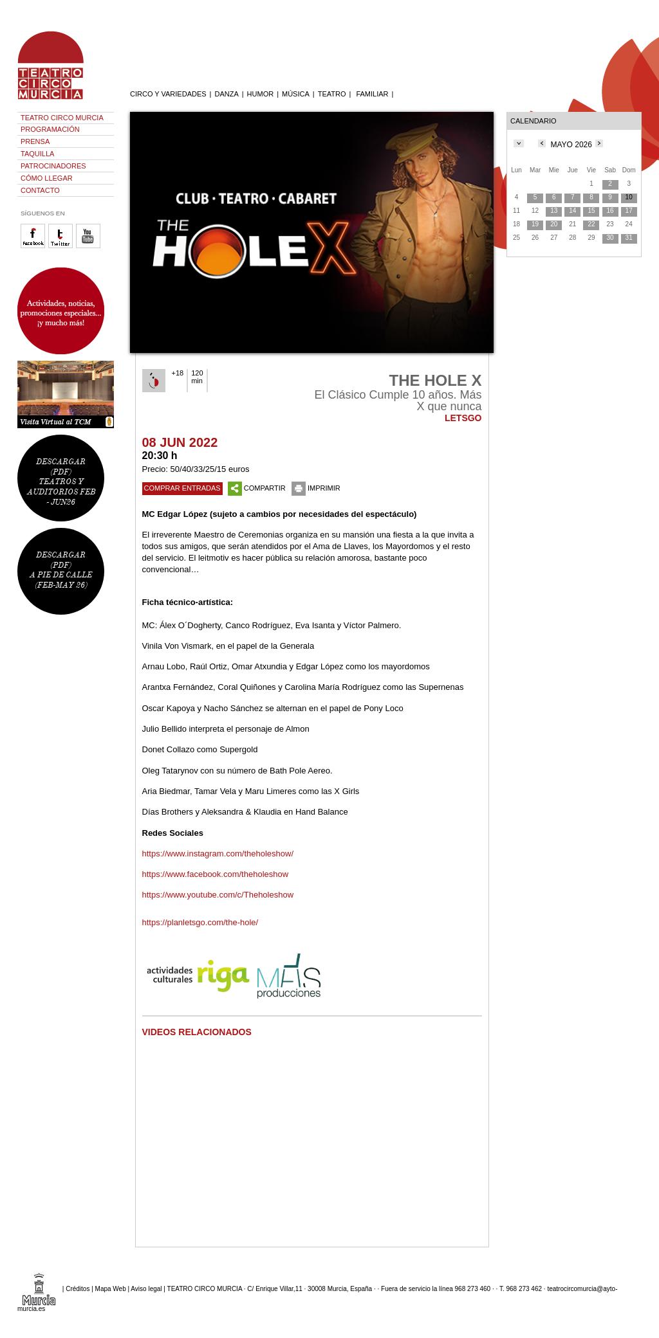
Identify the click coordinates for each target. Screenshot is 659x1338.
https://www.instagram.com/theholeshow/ (218, 853)
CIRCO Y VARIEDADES (168, 94)
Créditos (77, 1288)
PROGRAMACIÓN (50, 129)
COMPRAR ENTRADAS (182, 488)
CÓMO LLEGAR (47, 178)
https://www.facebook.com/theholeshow (215, 874)
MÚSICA (296, 94)
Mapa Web (110, 1288)
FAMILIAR (372, 94)
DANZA (226, 94)
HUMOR (260, 94)
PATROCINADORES (53, 166)
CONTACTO (40, 190)
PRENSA (35, 141)
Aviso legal (146, 1288)
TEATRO (332, 94)
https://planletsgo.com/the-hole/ (200, 922)
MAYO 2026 (570, 144)
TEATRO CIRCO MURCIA (62, 118)
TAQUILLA (37, 154)
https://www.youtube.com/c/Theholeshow (219, 895)
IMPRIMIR (316, 488)
